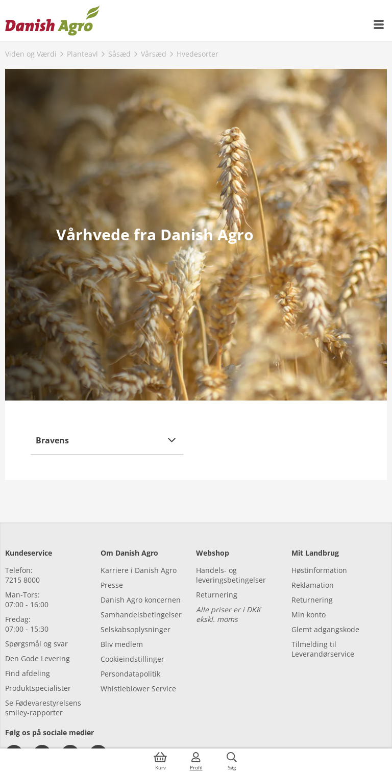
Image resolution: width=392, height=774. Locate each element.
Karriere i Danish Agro (139, 570)
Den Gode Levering (37, 658)
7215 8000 (22, 580)
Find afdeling (27, 673)
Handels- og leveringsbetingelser (231, 575)
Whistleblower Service (138, 688)
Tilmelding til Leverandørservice (322, 649)
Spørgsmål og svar (36, 643)
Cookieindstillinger (132, 659)
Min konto (308, 614)
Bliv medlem (122, 644)
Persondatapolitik (130, 674)
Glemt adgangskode (325, 629)
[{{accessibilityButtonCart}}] (160, 761)
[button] (107, 440)
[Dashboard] (52, 20)
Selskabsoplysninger (135, 629)
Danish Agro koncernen (141, 600)
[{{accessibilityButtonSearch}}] (231, 761)
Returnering (216, 595)
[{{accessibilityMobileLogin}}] (196, 761)
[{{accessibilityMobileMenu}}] (379, 24)
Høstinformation (319, 570)
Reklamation (312, 585)
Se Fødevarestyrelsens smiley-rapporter (43, 707)
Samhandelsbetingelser (141, 614)
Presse (112, 585)
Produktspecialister (38, 688)
